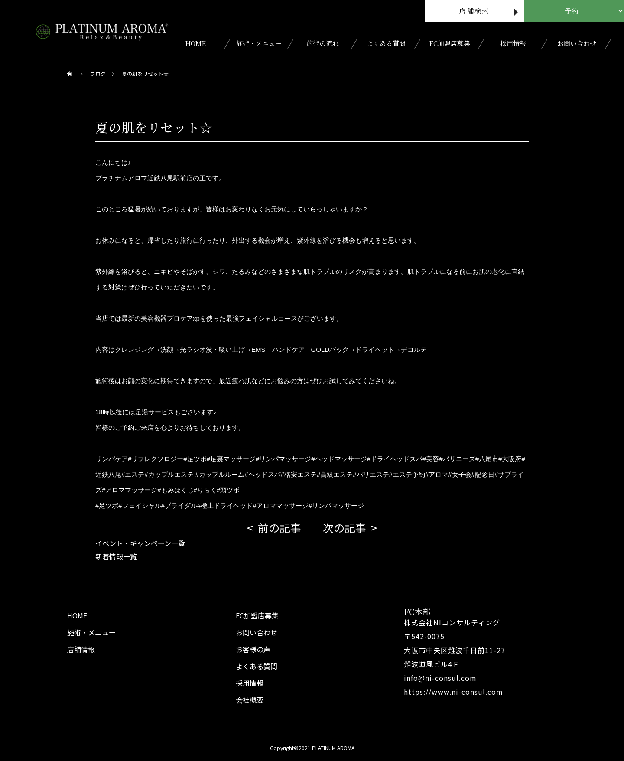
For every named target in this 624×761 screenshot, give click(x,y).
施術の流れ (322, 43)
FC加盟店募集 (449, 43)
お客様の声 (253, 649)
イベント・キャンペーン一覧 (140, 543)
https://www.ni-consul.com (453, 691)
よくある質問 (386, 43)
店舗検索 (474, 10)
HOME (195, 43)
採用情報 (513, 43)
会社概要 (249, 700)
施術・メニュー (259, 43)
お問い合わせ (576, 43)
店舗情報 (81, 649)
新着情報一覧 (116, 556)
